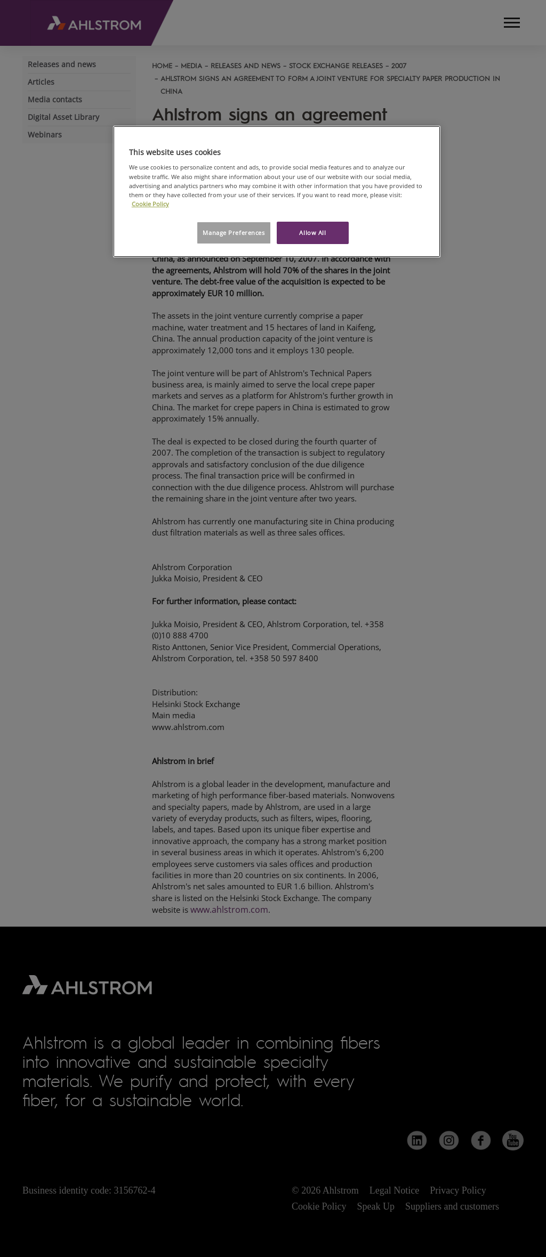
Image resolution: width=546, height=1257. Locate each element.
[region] (276, 191)
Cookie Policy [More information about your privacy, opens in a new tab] (150, 204)
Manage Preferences (233, 233)
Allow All (312, 233)
